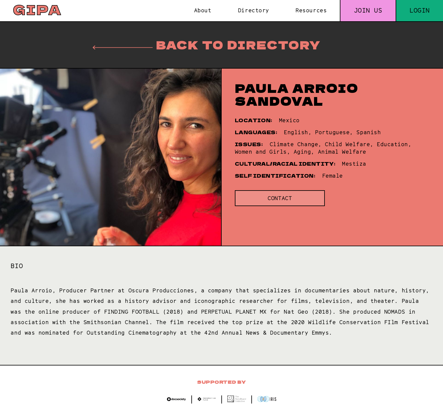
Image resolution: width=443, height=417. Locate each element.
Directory (253, 10)
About (202, 10)
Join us (368, 10)
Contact (280, 198)
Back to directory (207, 44)
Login (419, 10)
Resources (311, 10)
